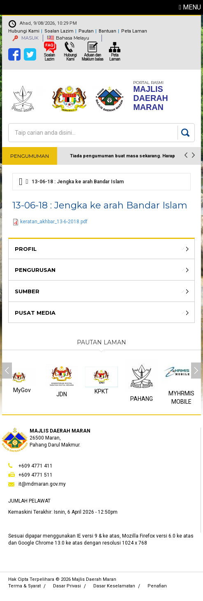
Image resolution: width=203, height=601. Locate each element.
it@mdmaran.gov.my (42, 484)
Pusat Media (35, 312)
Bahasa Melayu (72, 38)
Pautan (86, 31)
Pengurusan (35, 270)
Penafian (157, 586)
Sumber (27, 291)
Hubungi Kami (23, 31)
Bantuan (107, 31)
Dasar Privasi (67, 586)
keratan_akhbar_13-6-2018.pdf (54, 221)
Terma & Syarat (24, 586)
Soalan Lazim (59, 31)
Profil (26, 249)
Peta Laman (134, 31)
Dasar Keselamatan (114, 586)
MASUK (25, 38)
